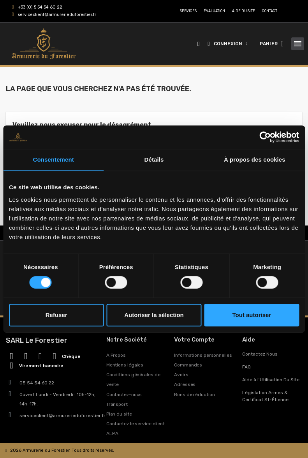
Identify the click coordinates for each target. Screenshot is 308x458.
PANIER (269, 43)
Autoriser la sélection (154, 315)
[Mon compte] (227, 43)
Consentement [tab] (53, 159)
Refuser (56, 315)
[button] (198, 43)
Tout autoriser (251, 315)
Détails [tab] (154, 159)
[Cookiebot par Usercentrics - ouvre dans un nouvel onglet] (265, 137)
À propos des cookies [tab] (254, 159)
